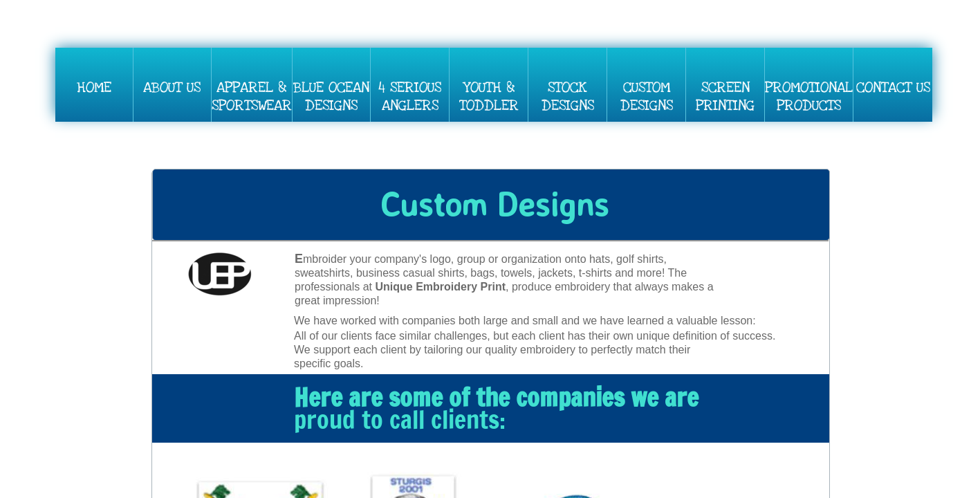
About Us (172, 87)
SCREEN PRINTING (725, 96)
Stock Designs (568, 96)
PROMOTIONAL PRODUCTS (809, 96)
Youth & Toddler (489, 96)
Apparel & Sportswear (252, 96)
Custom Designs (646, 96)
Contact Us (893, 87)
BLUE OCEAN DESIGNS (331, 96)
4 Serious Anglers (409, 96)
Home (94, 87)
